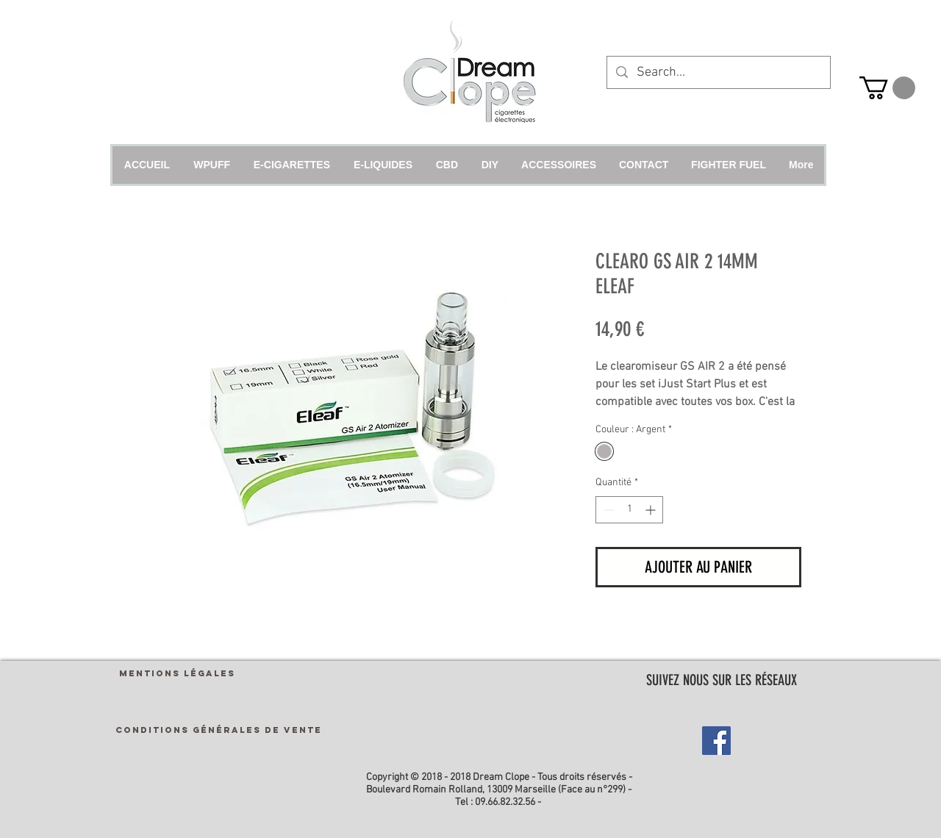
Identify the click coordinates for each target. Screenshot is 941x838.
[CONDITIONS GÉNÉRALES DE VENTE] (218, 730)
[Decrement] (607, 510)
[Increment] (652, 510)
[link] (887, 87)
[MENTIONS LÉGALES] (177, 674)
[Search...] (718, 72)
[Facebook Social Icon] (716, 740)
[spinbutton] (629, 510)
